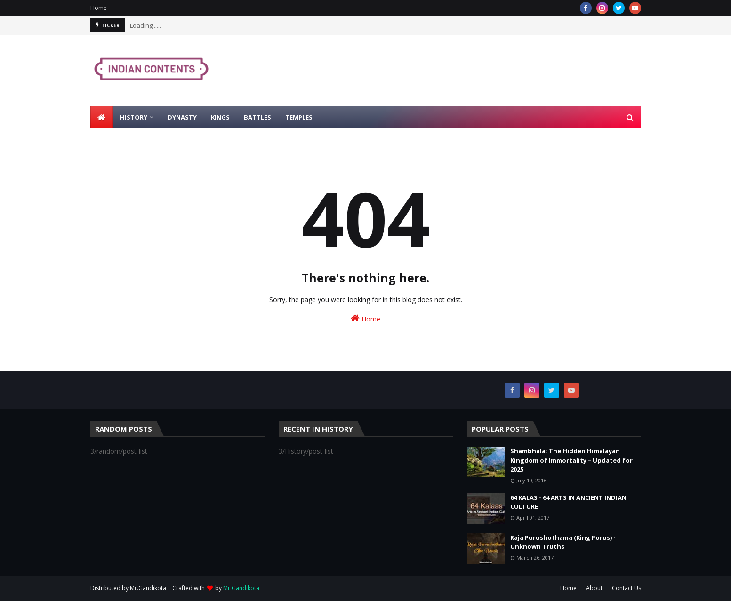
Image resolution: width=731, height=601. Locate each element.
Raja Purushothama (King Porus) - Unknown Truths (563, 542)
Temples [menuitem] (299, 117)
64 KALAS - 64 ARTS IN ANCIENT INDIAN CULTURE (568, 502)
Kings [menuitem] (220, 117)
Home (98, 8)
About (594, 588)
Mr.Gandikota (148, 588)
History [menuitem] (133, 117)
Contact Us (626, 588)
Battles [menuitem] (257, 117)
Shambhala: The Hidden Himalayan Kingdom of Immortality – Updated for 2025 (571, 460)
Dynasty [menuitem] (182, 117)
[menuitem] (101, 117)
